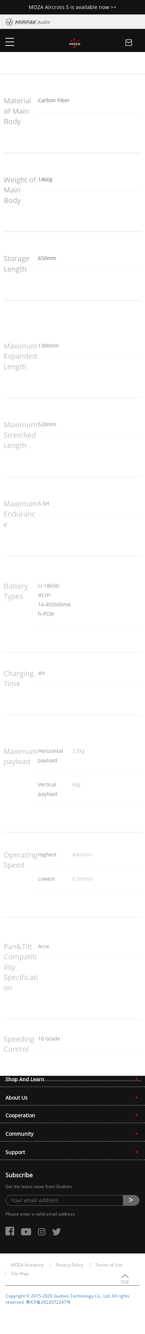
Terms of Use (109, 1265)
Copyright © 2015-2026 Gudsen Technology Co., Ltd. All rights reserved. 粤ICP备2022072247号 (67, 1299)
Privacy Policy (69, 1265)
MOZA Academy (27, 1265)
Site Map (20, 1273)
